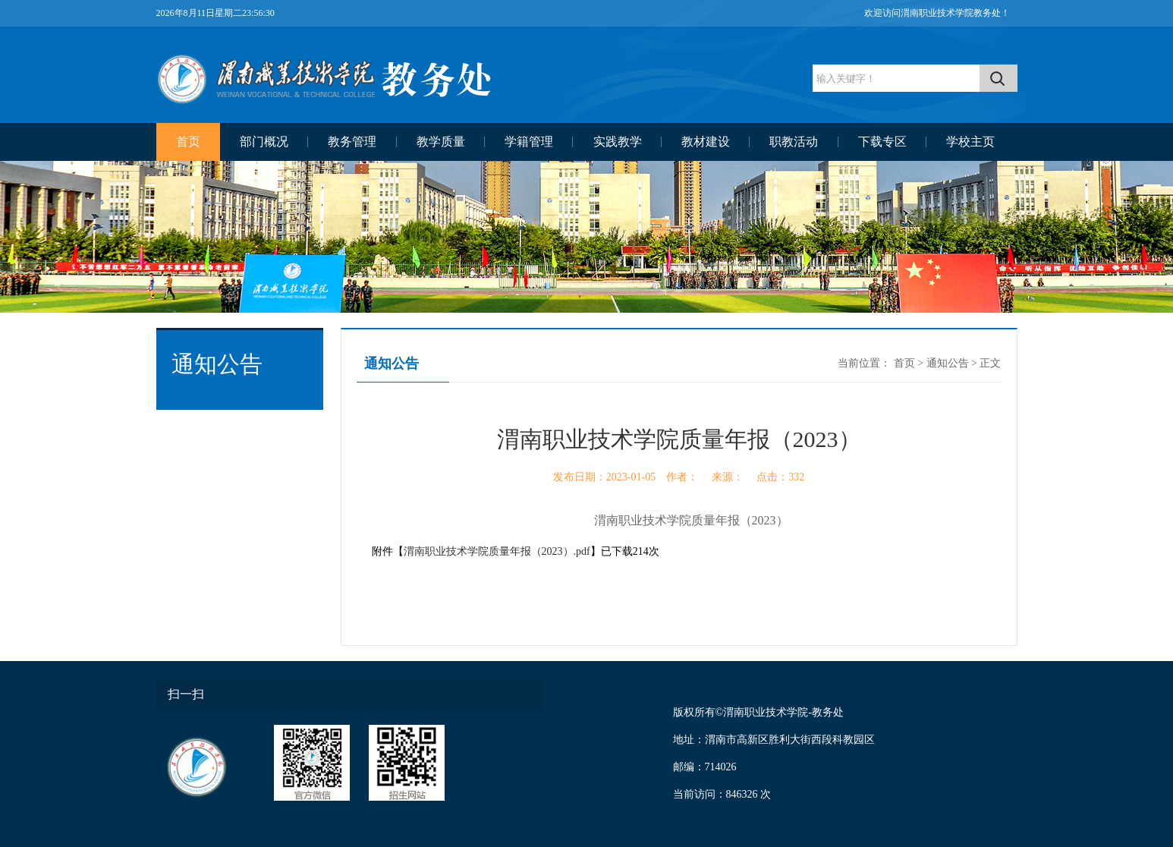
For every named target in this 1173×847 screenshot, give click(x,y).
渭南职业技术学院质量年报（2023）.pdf (497, 551)
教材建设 (705, 141)
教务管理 (352, 141)
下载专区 (882, 141)
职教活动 (793, 141)
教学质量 (441, 141)
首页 (188, 141)
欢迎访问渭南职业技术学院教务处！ (937, 13)
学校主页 (970, 141)
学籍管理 (529, 141)
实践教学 (617, 141)
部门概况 (264, 141)
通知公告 (947, 363)
